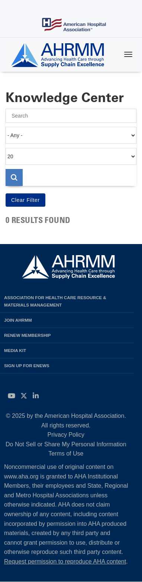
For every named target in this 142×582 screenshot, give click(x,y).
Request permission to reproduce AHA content (65, 561)
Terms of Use (65, 453)
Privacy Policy (66, 435)
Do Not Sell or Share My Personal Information (66, 444)
